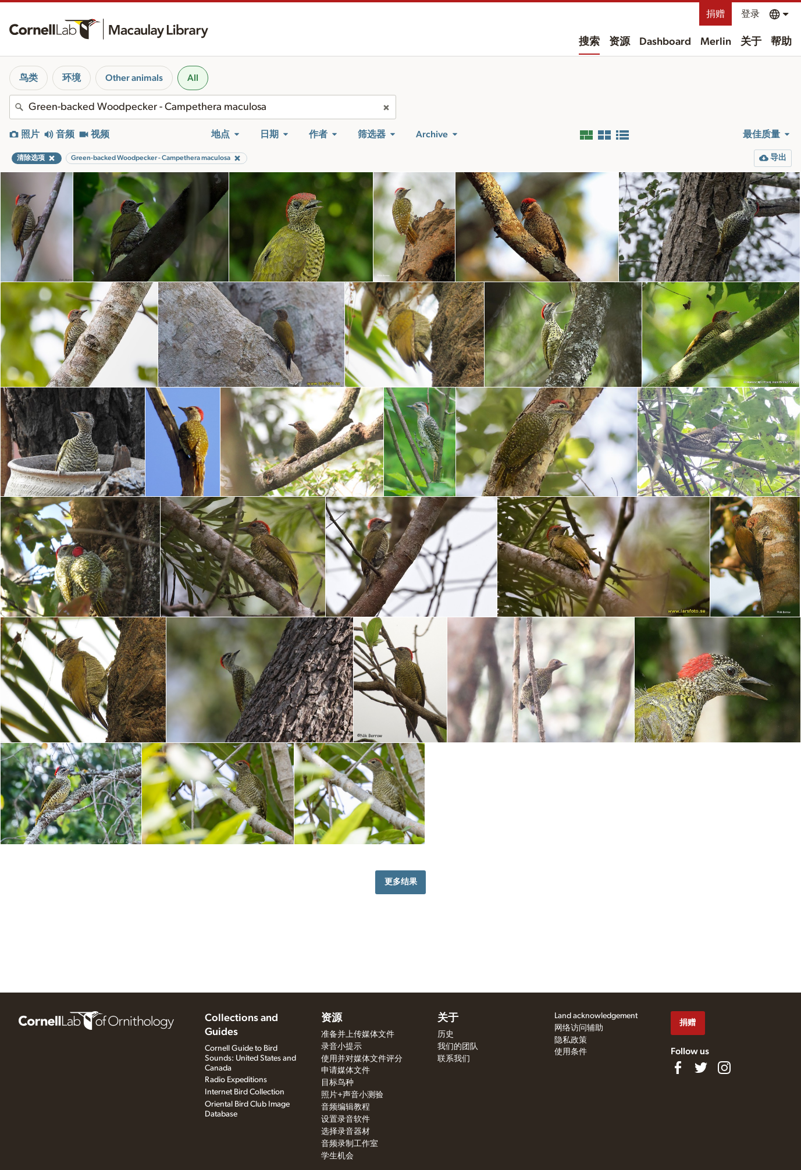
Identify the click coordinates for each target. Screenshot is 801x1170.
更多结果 (401, 881)
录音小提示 (341, 1047)
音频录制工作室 (349, 1144)
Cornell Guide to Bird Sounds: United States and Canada (250, 1058)
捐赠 (715, 14)
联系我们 (453, 1059)
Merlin (715, 42)
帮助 (781, 42)
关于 (751, 42)
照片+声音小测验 (352, 1095)
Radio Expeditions (236, 1080)
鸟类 (28, 78)
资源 (619, 42)
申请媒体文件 (345, 1070)
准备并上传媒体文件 (357, 1034)
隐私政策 (570, 1040)
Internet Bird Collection (244, 1092)
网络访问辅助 (578, 1028)
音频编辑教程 (345, 1107)
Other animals (134, 78)
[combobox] (203, 107)
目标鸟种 (337, 1083)
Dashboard (665, 42)
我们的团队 (457, 1047)
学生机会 (337, 1156)
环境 (71, 78)
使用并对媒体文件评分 (362, 1059)
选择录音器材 (345, 1132)
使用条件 (570, 1052)
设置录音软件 (345, 1119)
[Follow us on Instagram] (724, 1068)
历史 (445, 1034)
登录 (750, 14)
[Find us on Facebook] (678, 1068)
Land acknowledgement (596, 1016)
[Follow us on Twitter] (701, 1068)
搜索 (589, 42)
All (192, 78)
